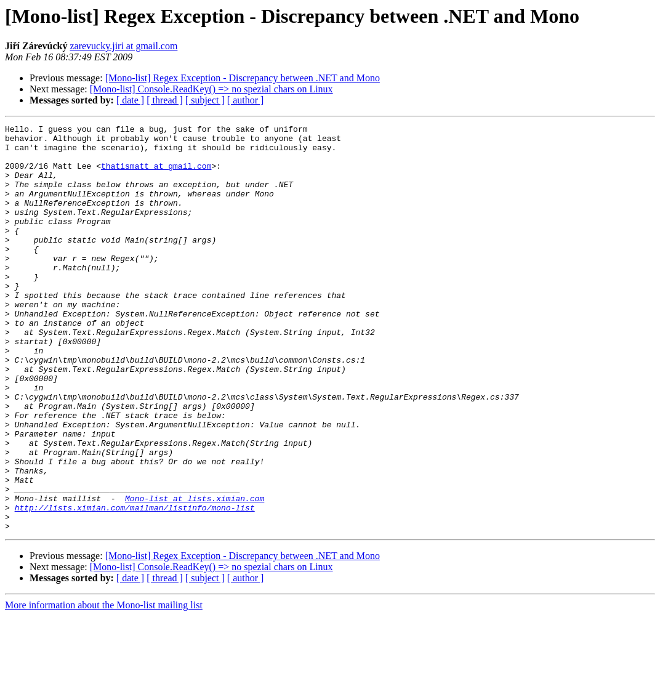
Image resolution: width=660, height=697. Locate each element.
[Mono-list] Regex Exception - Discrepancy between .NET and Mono (242, 78)
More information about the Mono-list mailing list (104, 686)
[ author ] (245, 100)
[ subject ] (205, 100)
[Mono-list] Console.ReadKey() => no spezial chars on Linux (211, 89)
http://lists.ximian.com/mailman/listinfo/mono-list (135, 584)
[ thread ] (165, 100)
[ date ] (130, 100)
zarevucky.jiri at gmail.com (123, 46)
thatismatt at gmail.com (156, 174)
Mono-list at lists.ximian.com (194, 573)
